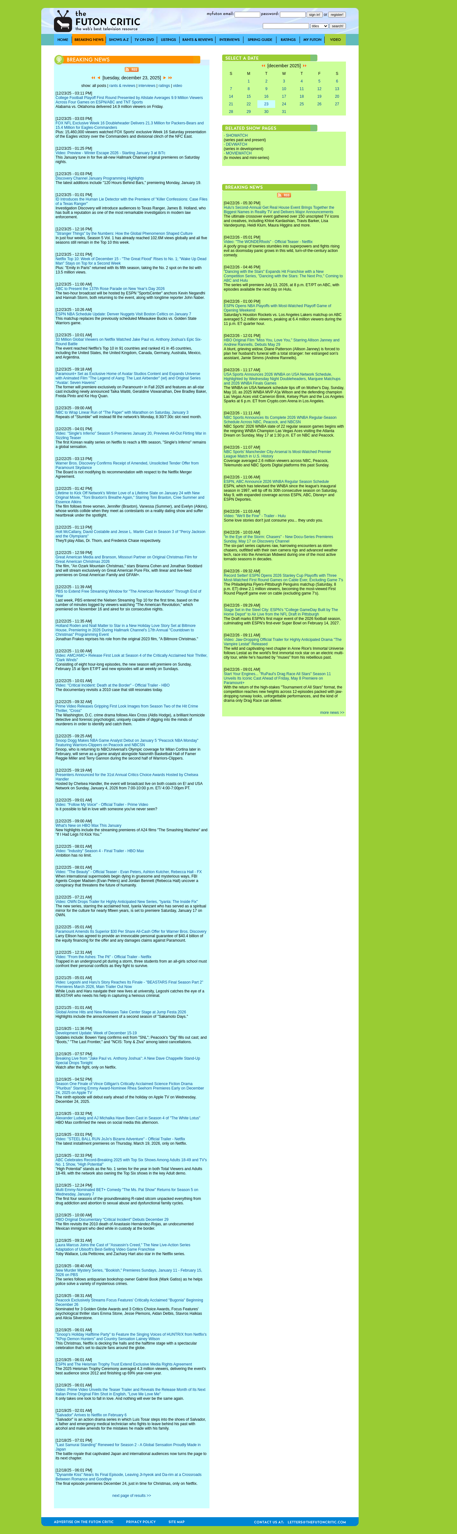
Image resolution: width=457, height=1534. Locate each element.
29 (249, 111)
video (177, 85)
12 (319, 89)
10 (284, 89)
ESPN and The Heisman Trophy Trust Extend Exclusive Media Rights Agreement (124, 1364)
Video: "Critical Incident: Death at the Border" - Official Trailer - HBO (113, 685)
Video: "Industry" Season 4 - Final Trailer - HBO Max (100, 851)
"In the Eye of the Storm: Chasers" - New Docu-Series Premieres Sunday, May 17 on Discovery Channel (278, 539)
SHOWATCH (237, 135)
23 (266, 104)
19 (319, 96)
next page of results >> (131, 1495)
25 (302, 104)
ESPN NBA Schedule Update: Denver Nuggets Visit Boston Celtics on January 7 (123, 314)
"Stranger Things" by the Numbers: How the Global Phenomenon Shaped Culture (124, 233)
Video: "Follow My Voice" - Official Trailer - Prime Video (102, 804)
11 (302, 89)
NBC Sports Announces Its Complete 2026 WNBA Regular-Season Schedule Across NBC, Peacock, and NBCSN (280, 419)
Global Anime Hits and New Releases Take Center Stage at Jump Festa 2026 (121, 1012)
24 (284, 104)
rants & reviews (122, 85)
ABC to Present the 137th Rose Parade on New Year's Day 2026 (110, 288)
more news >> (332, 712)
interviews (146, 85)
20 (337, 96)
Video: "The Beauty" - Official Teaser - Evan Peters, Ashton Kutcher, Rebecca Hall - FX (129, 872)
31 (284, 111)
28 (231, 111)
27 (337, 104)
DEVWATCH (236, 144)
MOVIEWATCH (239, 153)
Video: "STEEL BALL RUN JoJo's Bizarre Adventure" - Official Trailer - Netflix (120, 1139)
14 (231, 96)
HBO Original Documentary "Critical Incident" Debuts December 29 (112, 1219)
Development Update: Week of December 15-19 (96, 1033)
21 (231, 104)
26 (319, 104)
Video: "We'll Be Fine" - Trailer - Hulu (255, 516)
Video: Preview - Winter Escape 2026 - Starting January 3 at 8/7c (110, 153)
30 (266, 111)
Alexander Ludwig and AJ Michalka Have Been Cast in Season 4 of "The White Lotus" (128, 1118)
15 (249, 96)
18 (302, 96)
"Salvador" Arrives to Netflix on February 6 (91, 1415)
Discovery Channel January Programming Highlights (100, 178)
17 (284, 96)
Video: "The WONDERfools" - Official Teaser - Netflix (268, 242)
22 (249, 104)
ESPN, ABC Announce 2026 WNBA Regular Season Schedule (276, 481)
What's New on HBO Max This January (88, 825)
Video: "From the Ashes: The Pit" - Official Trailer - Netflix (103, 957)
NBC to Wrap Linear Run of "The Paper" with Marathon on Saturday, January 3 (122, 412)
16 (266, 96)
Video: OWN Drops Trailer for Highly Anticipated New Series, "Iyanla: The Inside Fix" (127, 901)
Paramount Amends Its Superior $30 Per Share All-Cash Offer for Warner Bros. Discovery (131, 931)
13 (337, 89)
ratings (164, 85)
